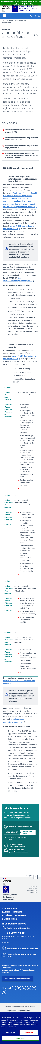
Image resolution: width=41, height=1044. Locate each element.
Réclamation (30, 1012)
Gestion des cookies (12, 1012)
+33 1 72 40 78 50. (9, 839)
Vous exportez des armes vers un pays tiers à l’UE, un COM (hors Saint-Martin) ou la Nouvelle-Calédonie (21, 155)
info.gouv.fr (34, 886)
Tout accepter (20, 1038)
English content (9, 918)
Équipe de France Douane (14, 915)
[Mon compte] (39, 15)
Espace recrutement (12, 911)
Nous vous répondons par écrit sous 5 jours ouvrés (18, 851)
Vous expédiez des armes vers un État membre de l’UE (19, 131)
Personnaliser (10, 1032)
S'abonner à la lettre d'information (17, 978)
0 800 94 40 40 (12, 832)
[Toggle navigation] (4, 15)
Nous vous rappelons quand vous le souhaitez (17, 845)
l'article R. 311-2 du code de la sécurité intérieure (19, 357)
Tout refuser (29, 1032)
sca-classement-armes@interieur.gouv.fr (13, 720)
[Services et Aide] (31, 15)
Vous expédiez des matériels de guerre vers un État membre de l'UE (21, 139)
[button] (34, 34)
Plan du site (22, 1012)
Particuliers (10, 20)
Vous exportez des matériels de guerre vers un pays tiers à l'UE (21, 146)
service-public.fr (32, 888)
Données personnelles (24, 1010)
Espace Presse (9, 908)
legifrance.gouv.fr (32, 890)
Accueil (4, 20)
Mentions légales (11, 1010)
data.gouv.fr (33, 892)
